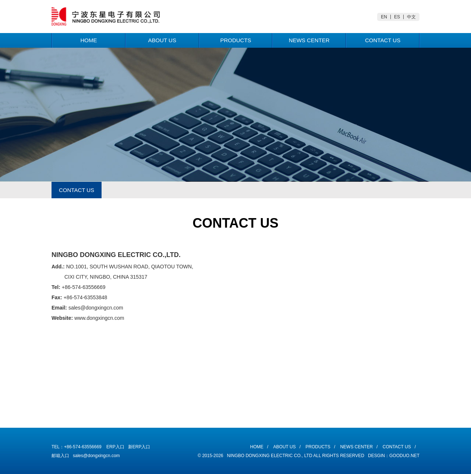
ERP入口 (115, 446)
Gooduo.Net (404, 455)
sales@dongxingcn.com (96, 455)
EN (384, 17)
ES (397, 17)
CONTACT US (76, 190)
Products (235, 40)
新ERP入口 (139, 446)
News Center (309, 40)
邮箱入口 (60, 455)
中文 (411, 17)
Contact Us (382, 40)
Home (88, 40)
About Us (162, 40)
